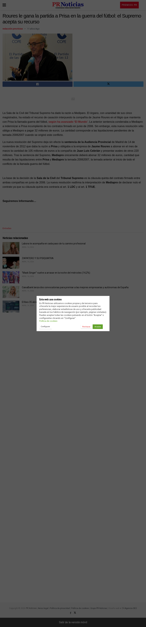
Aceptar (97, 327)
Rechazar (86, 327)
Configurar (45, 326)
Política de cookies (48, 321)
